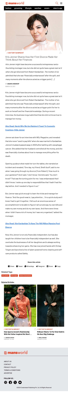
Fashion (8, 8)
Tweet (19, 266)
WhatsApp (29, 266)
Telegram (40, 266)
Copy (57, 266)
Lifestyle (28, 8)
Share (11, 266)
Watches (38, 8)
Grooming (18, 8)
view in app (57, 8)
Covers (46, 8)
